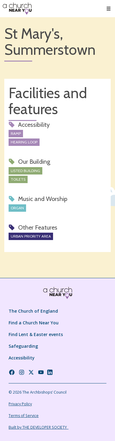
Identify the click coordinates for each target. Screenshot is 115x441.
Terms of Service (24, 415)
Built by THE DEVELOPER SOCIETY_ (38, 427)
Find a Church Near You (34, 323)
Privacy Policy (20, 404)
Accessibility (22, 358)
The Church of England (33, 311)
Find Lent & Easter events (36, 334)
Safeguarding (23, 346)
